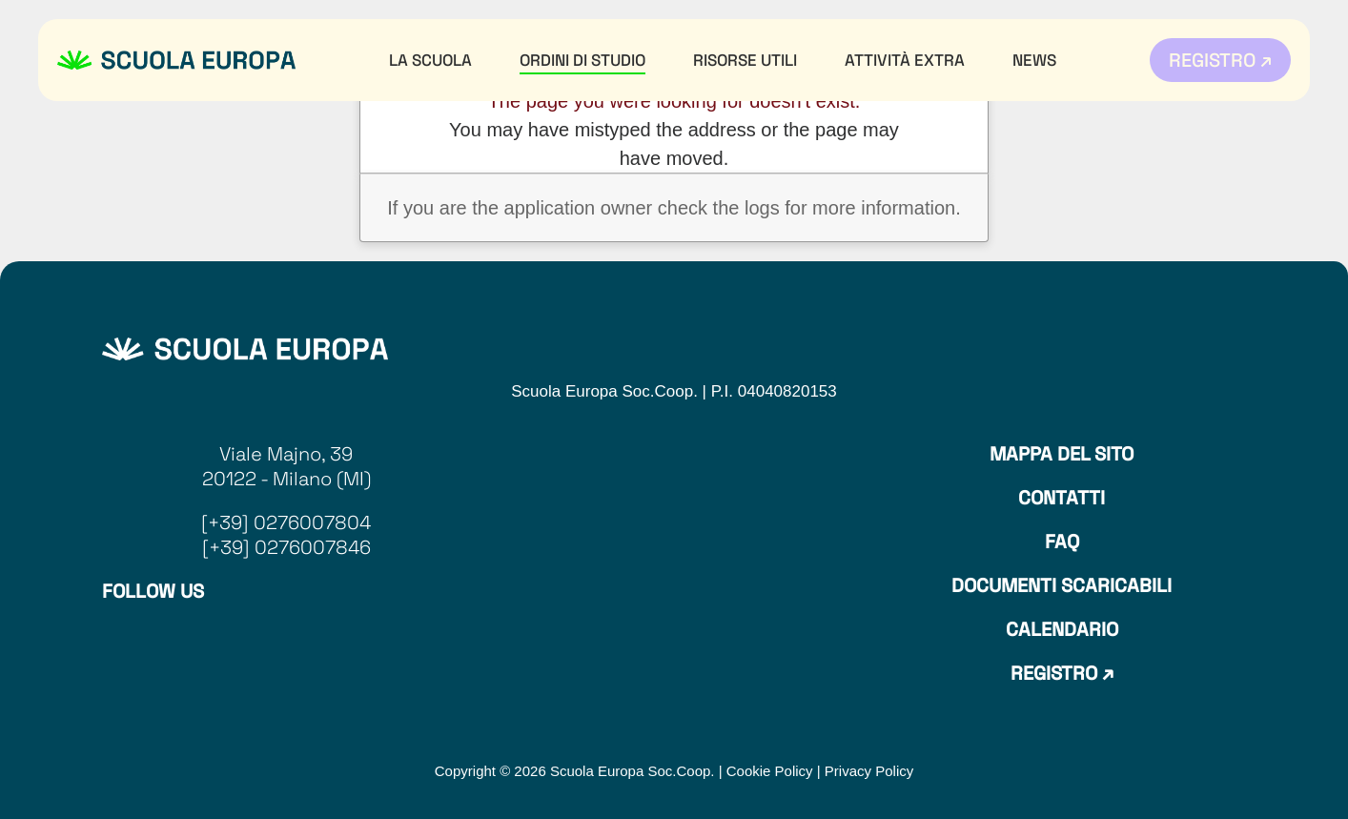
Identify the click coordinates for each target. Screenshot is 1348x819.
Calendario (1062, 629)
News (1034, 60)
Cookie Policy (769, 771)
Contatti (1061, 497)
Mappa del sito (1062, 453)
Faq (1062, 541)
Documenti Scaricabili (1061, 585)
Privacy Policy (869, 771)
